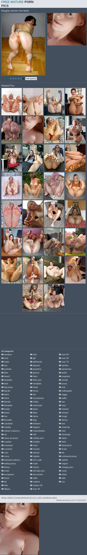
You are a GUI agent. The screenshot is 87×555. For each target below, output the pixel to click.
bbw (4, 373)
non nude (36, 460)
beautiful (6, 380)
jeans (34, 409)
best (4, 384)
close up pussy (9, 438)
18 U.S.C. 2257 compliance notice (43, 498)
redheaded (65, 391)
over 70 (64, 362)
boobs (5, 409)
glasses (35, 365)
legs (33, 420)
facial (5, 478)
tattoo (63, 438)
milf (33, 434)
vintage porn (66, 467)
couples (6, 442)
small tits (64, 427)
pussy (63, 384)
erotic (5, 471)
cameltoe (7, 423)
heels (34, 387)
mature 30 (36, 485)
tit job (63, 449)
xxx (62, 482)
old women (36, 474)
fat (4, 482)
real (62, 387)
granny (34, 373)
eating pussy (8, 463)
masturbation (37, 431)
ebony (5, 467)
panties (63, 365)
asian (5, 362)
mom (34, 445)
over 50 (64, 354)
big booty (7, 387)
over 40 (35, 489)
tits (61, 453)
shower (63, 413)
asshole (6, 369)
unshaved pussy (68, 456)
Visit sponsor (31, 78)
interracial (36, 405)
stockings (64, 434)
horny (34, 391)
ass (4, 365)
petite (63, 373)
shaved (63, 409)
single (63, 416)
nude (34, 463)
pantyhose (65, 369)
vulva (63, 471)
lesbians (35, 423)
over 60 (64, 358)
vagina (63, 463)
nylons (34, 467)
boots (5, 413)
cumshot (6, 449)
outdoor (35, 482)
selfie (63, 398)
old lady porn (37, 471)
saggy (63, 394)
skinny (63, 420)
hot (33, 394)
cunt (4, 453)
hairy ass (35, 380)
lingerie (35, 427)
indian (34, 402)
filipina (5, 489)
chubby (6, 427)
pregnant (64, 376)
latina (34, 416)
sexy (62, 405)
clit (4, 434)
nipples (35, 456)
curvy (5, 456)
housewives (37, 398)
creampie (7, 445)
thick (62, 442)
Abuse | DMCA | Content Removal (15, 498)
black (5, 398)
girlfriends (36, 362)
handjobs (35, 384)
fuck (33, 354)
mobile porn (37, 438)
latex (33, 413)
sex (62, 402)
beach (5, 376)
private (63, 380)
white (63, 474)
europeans (7, 474)
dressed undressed (11, 460)
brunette (6, 420)
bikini (5, 394)
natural (34, 453)
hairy (33, 376)
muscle (35, 449)
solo (62, 431)
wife (62, 478)
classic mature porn (11, 431)
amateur (6, 354)
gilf (33, 358)
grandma (35, 369)
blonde (6, 402)
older (34, 478)
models (35, 442)
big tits (5, 391)
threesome (65, 445)
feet (4, 485)
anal (4, 358)
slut (62, 423)
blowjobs (6, 405)
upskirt (63, 460)
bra (4, 416)
